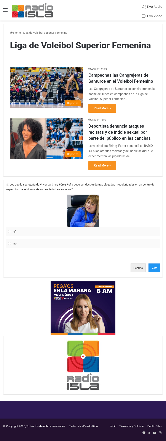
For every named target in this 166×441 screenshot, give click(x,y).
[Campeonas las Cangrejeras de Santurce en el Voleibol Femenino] (46, 87)
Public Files (154, 426)
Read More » (102, 108)
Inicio (113, 426)
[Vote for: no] (83, 244)
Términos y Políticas (132, 426)
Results (138, 268)
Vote (154, 268)
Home (15, 32)
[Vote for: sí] (83, 215)
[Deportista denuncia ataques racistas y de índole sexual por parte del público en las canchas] (46, 138)
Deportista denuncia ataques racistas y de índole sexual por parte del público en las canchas (119, 132)
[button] (83, 211)
